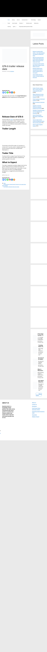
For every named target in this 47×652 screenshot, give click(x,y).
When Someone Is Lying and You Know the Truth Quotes (38, 96)
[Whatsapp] (8, 92)
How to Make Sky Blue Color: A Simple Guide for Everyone (38, 76)
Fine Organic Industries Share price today (11, 186)
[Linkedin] (12, 92)
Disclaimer (34, 406)
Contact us (34, 404)
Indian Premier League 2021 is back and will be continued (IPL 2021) (38, 89)
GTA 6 (12, 119)
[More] (14, 92)
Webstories (36, 23)
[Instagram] (10, 92)
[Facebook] (3, 92)
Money (13, 19)
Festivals (22, 23)
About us (34, 402)
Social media (14, 23)
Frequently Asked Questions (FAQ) (25, 26)
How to (18, 19)
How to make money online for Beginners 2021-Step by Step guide (39, 121)
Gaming (9, 26)
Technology (33, 19)
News (9, 19)
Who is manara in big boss (38, 102)
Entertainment (26, 19)
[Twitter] (5, 92)
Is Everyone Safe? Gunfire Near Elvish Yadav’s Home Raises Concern (38, 65)
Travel (9, 23)
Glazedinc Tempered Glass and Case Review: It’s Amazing (38, 112)
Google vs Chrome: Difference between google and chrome (37, 107)
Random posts (29, 23)
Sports (15, 26)
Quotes (39, 19)
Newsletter (34, 414)
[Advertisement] (21, 38)
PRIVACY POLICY (35, 416)
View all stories (39, 394)
